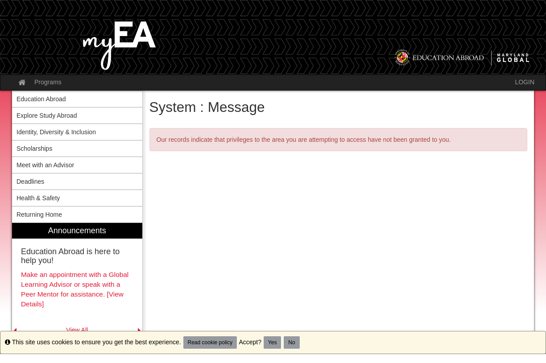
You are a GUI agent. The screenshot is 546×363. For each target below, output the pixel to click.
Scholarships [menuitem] (34, 148)
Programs (48, 82)
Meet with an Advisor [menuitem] (45, 165)
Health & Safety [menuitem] (38, 198)
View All (77, 330)
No (291, 342)
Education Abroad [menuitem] (41, 99)
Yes (272, 342)
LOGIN (524, 82)
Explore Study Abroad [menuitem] (47, 115)
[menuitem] (77, 279)
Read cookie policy (210, 342)
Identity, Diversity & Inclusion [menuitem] (56, 132)
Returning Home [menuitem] (39, 214)
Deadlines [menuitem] (30, 181)
